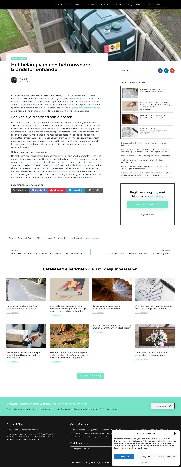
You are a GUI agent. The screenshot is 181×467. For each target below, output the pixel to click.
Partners (59, 4)
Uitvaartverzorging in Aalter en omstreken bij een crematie (151, 354)
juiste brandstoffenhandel (86, 108)
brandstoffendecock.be (62, 171)
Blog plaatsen (134, 4)
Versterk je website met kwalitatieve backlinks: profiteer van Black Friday (111, 327)
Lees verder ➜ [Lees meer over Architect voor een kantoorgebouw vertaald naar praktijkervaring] (141, 313)
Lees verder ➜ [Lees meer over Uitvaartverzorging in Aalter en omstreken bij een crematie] (141, 360)
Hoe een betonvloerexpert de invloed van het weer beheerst (153, 91)
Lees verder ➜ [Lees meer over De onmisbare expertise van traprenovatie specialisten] (98, 313)
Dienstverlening (19, 59)
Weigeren (146, 456)
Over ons (90, 4)
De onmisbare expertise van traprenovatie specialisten (152, 117)
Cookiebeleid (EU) (118, 430)
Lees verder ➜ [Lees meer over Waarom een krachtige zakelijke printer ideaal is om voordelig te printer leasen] (12, 362)
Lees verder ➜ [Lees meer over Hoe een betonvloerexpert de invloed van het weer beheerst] (12, 313)
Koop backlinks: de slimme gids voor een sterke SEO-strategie (111, 433)
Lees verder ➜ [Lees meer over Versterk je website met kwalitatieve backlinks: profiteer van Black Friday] (98, 332)
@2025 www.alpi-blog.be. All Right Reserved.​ (90, 463)
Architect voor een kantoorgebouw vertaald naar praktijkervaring (153, 131)
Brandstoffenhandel (64, 238)
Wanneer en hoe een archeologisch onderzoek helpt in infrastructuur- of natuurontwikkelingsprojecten (145, 174)
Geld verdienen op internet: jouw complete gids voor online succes (100, 437)
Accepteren (124, 456)
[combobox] (156, 4)
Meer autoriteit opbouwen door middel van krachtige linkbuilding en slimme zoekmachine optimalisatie (155, 106)
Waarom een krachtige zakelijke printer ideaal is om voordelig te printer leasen (144, 167)
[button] (176, 433)
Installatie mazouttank (87, 238)
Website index (166, 430)
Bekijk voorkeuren (167, 456)
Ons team (104, 4)
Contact (118, 4)
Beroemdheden (78, 430)
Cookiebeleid (144, 462)
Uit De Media (74, 4)
